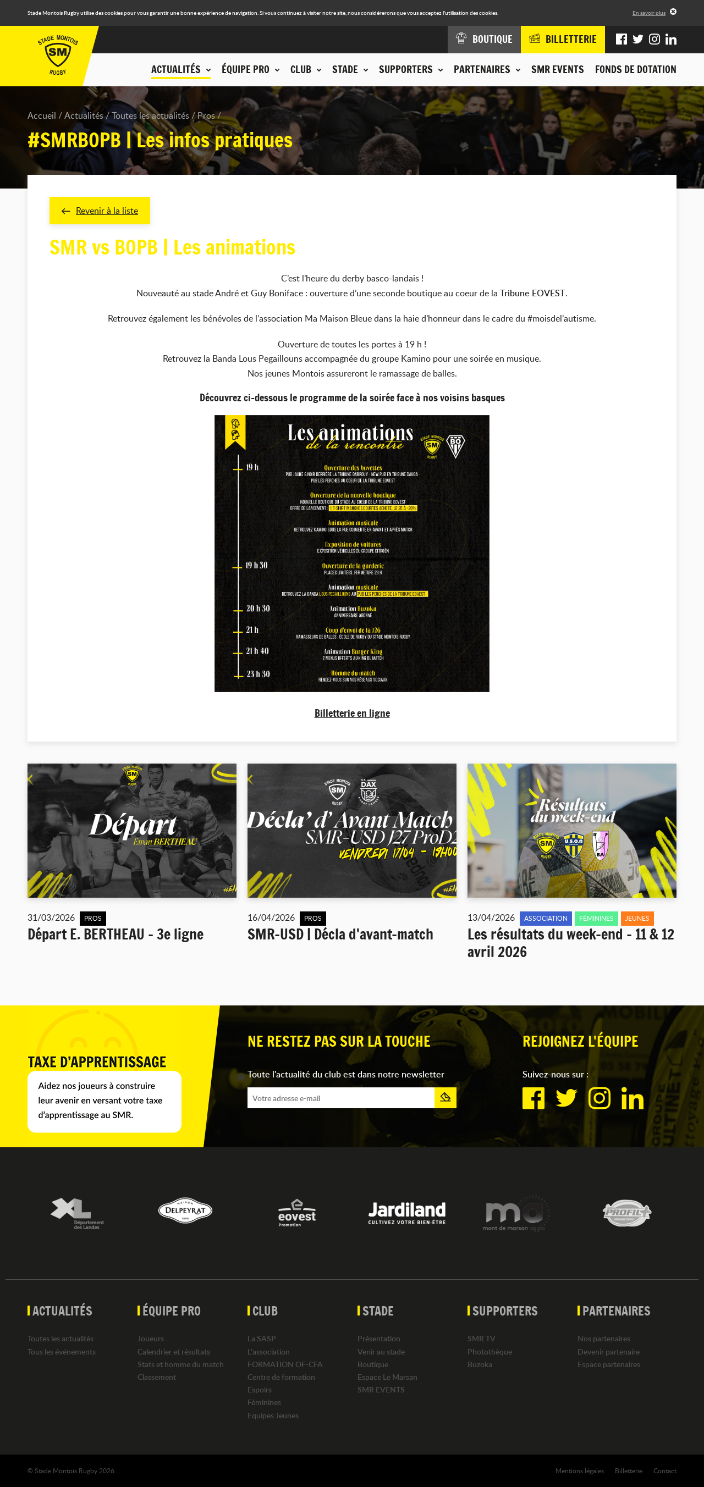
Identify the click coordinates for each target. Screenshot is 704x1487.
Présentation (379, 1338)
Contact (664, 1470)
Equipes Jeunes (273, 1414)
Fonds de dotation (635, 69)
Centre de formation (281, 1377)
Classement (157, 1377)
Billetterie (628, 1470)
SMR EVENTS (557, 69)
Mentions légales (580, 1470)
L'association (269, 1351)
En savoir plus (649, 12)
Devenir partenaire (609, 1351)
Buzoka (480, 1363)
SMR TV (482, 1338)
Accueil (42, 115)
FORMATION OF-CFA (285, 1363)
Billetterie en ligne (352, 713)
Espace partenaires (609, 1363)
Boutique (373, 1363)
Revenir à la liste (100, 210)
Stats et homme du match (181, 1363)
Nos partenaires (604, 1338)
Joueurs (151, 1338)
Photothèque (490, 1351)
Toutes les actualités (150, 115)
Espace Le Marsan (387, 1377)
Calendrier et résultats (174, 1351)
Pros (206, 115)
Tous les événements (62, 1351)
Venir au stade (381, 1351)
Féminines (264, 1402)
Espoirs (260, 1389)
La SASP (262, 1338)
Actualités (83, 115)
